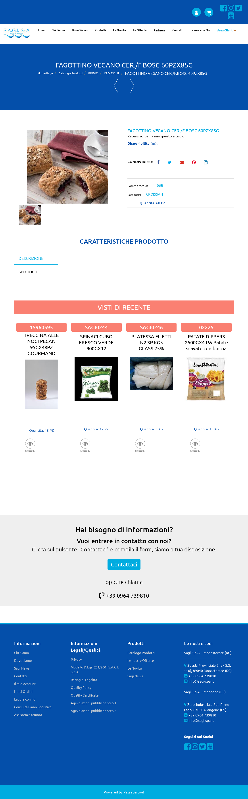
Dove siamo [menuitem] (23, 660)
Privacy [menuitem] (76, 659)
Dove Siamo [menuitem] (80, 30)
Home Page (45, 73)
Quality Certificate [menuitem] (84, 695)
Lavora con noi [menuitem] (25, 699)
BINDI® (93, 73)
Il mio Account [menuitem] (25, 684)
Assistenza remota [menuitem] (28, 714)
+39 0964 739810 (124, 595)
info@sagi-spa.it (201, 681)
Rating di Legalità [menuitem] (84, 680)
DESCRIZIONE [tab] (31, 258)
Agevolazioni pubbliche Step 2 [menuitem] (93, 711)
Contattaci (124, 564)
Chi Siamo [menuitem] (58, 30)
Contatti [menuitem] (177, 30)
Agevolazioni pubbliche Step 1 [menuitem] (93, 703)
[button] (67, 166)
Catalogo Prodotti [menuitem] (141, 653)
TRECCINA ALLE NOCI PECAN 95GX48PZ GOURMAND (41, 344)
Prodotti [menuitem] (100, 30)
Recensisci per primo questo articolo (155, 136)
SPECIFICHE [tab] (29, 271)
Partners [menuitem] (159, 30)
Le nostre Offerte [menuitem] (140, 660)
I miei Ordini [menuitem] (23, 691)
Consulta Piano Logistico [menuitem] (33, 707)
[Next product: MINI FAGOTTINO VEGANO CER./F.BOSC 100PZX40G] (132, 86)
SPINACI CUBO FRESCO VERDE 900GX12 (96, 342)
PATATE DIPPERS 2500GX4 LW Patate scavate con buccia (206, 342)
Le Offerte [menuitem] (139, 30)
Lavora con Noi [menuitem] (200, 30)
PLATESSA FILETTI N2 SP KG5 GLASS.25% (151, 342)
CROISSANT (111, 73)
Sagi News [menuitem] (22, 668)
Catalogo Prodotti (71, 73)
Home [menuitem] (40, 30)
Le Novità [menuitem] (119, 30)
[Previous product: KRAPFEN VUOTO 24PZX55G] (116, 86)
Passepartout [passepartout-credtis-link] (133, 792)
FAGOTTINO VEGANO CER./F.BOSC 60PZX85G (166, 73)
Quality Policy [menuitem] (81, 687)
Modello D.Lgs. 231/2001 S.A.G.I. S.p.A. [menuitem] (95, 669)
